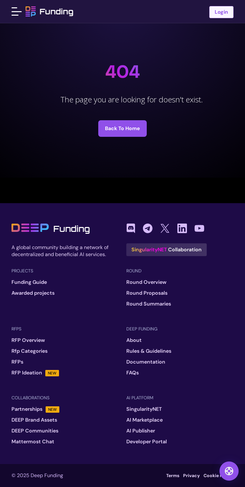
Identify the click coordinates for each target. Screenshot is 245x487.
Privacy (191, 475)
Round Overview (146, 282)
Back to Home (122, 128)
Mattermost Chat (32, 442)
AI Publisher (140, 431)
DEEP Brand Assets (34, 420)
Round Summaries (148, 304)
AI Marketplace (144, 420)
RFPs (17, 362)
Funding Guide (29, 282)
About (134, 340)
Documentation (145, 362)
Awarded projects (33, 293)
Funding (49, 11)
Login (221, 12)
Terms (172, 475)
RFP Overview (28, 340)
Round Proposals (146, 293)
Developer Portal (146, 442)
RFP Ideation (35, 373)
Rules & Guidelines (148, 351)
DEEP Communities (34, 431)
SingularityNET (144, 409)
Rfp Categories (29, 351)
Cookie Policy (219, 475)
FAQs (132, 373)
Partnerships (35, 409)
